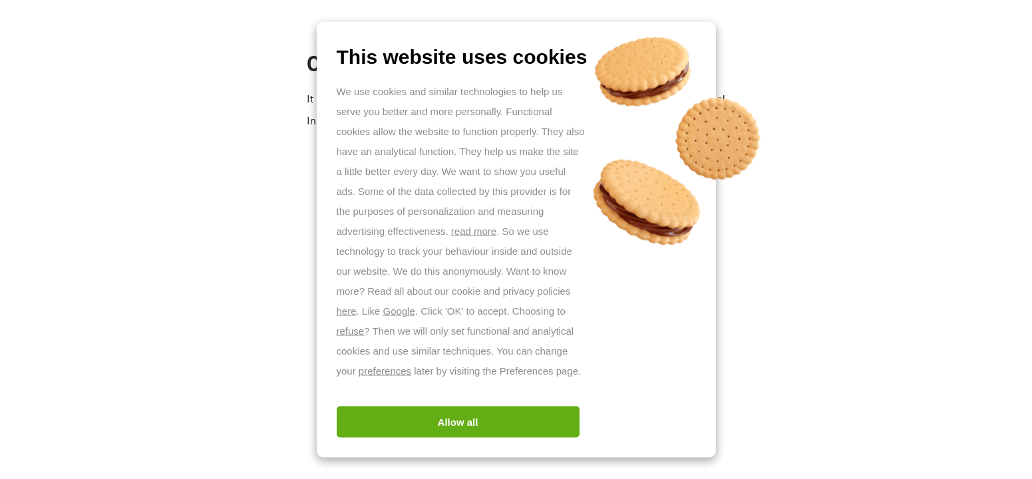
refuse (351, 331)
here (347, 311)
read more (473, 231)
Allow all (458, 422)
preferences (385, 371)
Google (399, 311)
